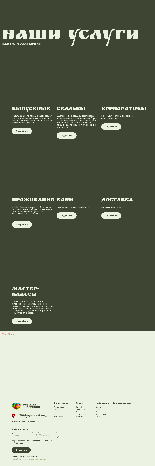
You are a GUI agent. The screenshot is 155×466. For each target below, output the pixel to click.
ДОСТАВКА (117, 200)
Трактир (57, 412)
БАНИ (65, 200)
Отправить (21, 450)
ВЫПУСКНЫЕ (31, 109)
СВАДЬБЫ (71, 109)
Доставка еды (81, 416)
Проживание (59, 407)
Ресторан (57, 409)
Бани (55, 414)
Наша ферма (58, 416)
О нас (98, 409)
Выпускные (80, 409)
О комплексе (61, 403)
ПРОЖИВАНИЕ (33, 200)
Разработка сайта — (29, 459)
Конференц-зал (82, 414)
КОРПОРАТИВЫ (123, 109)
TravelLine (8, 334)
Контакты (99, 416)
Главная (99, 407)
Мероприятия (101, 414)
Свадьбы (79, 407)
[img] (115, 408)
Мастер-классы (81, 412)
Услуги (79, 403)
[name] (23, 435)
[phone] (47, 435)
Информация (102, 403)
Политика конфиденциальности (25, 456)
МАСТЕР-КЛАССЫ (25, 292)
